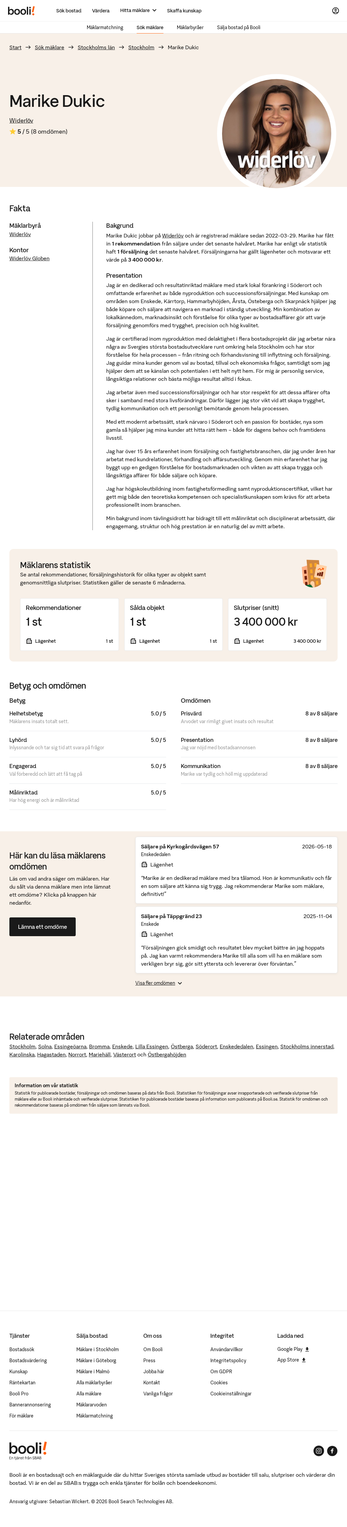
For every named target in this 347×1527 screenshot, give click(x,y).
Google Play (293, 1349)
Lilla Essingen (151, 1046)
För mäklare (21, 1416)
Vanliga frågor (158, 1394)
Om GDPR (221, 1372)
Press (149, 1361)
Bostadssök (21, 1349)
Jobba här (153, 1372)
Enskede (122, 1046)
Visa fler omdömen (158, 983)
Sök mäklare (150, 27)
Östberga (182, 1046)
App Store (291, 1360)
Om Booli (153, 1349)
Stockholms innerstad (306, 1046)
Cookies (219, 1383)
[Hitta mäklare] (138, 10)
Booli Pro (18, 1394)
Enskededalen (236, 1046)
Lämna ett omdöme (42, 926)
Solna (45, 1046)
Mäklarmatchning (105, 27)
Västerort (124, 1054)
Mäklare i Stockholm (97, 1349)
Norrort (77, 1054)
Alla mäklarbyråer (94, 1383)
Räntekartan (22, 1383)
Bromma (99, 1046)
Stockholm (141, 47)
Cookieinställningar (231, 1394)
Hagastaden (51, 1054)
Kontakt (151, 1383)
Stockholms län (96, 47)
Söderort (206, 1046)
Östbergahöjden (167, 1054)
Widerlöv (21, 120)
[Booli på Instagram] (319, 1451)
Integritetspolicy (228, 1361)
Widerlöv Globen (29, 258)
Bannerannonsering (30, 1405)
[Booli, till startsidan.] (21, 10)
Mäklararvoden (91, 1405)
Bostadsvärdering (28, 1361)
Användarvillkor (226, 1349)
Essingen (267, 1046)
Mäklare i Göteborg (96, 1361)
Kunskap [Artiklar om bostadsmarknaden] (18, 1372)
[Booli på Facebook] (332, 1451)
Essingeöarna (70, 1046)
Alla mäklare (88, 1394)
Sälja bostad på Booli (239, 27)
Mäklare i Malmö (93, 1372)
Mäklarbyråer (190, 27)
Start (15, 47)
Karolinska (21, 1054)
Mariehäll (100, 1054)
